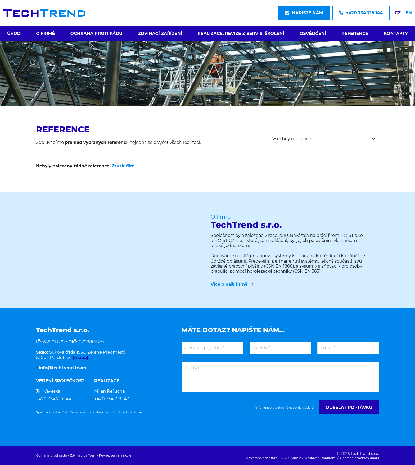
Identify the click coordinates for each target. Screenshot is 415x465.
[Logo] (44, 12)
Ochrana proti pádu (96, 33)
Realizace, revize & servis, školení (240, 33)
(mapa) (80, 357)
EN (408, 12)
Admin (296, 458)
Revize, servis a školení (116, 455)
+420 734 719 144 (53, 398)
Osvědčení (313, 33)
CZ (398, 12)
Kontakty (396, 33)
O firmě (45, 33)
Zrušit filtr (123, 166)
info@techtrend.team (62, 367)
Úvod (14, 33)
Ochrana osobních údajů (359, 458)
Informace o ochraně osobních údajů (284, 407)
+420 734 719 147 (111, 398)
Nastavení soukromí (320, 458)
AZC (284, 458)
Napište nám (304, 12)
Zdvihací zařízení (160, 33)
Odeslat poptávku (349, 407)
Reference (354, 33)
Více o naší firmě (232, 284)
